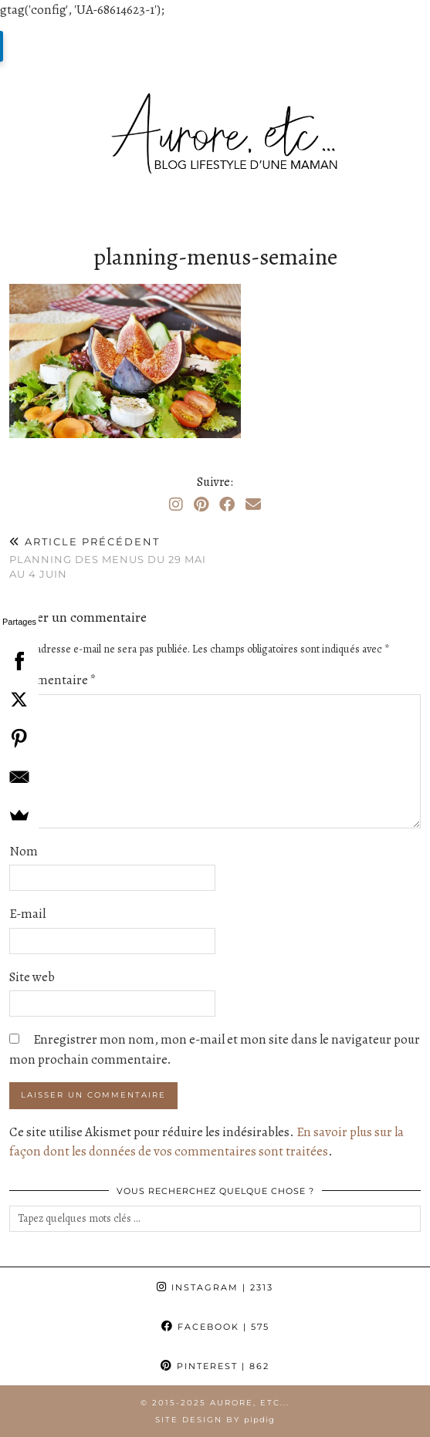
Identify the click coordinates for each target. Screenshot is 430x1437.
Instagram (215, 1287)
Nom (23, 851)
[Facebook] (227, 504)
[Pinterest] (201, 504)
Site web (32, 977)
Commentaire (52, 680)
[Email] (253, 504)
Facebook (215, 1326)
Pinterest (215, 1366)
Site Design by (215, 1420)
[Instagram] (176, 504)
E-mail (27, 914)
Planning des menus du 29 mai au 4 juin (112, 557)
